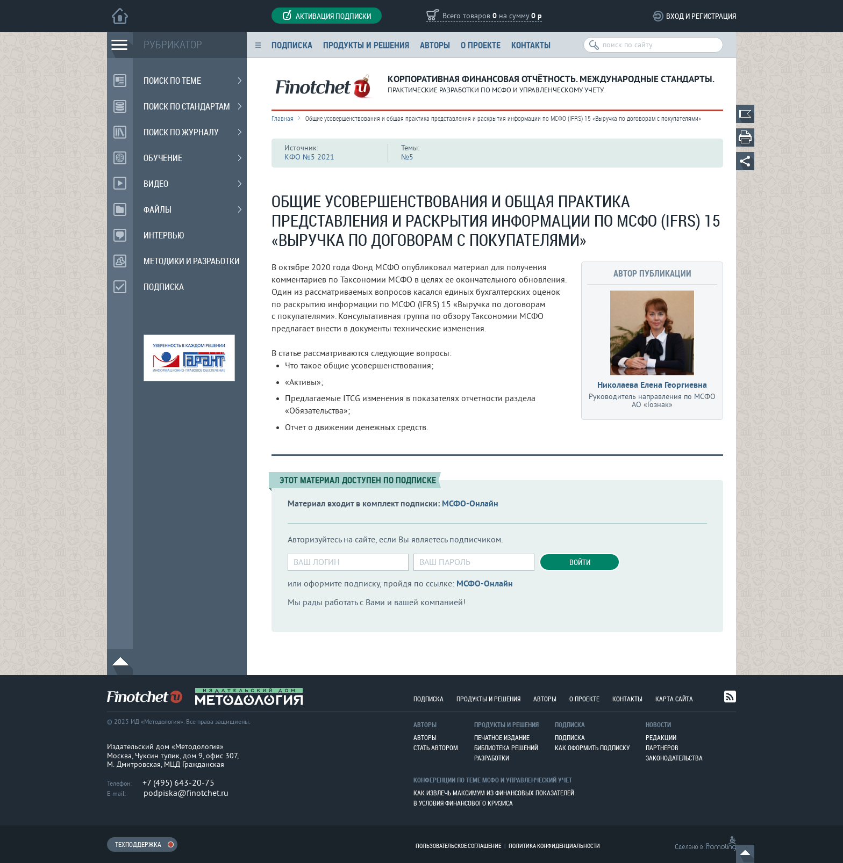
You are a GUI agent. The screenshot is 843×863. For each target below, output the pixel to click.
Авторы (435, 44)
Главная (283, 118)
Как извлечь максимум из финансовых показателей (493, 792)
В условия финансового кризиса (463, 803)
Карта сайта (674, 698)
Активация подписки (326, 15)
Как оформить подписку (592, 747)
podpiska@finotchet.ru (186, 793)
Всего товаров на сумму (492, 16)
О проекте (481, 44)
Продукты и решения (366, 44)
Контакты (531, 44)
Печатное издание (502, 737)
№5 (407, 157)
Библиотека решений (506, 747)
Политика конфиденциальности (554, 846)
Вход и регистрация (701, 16)
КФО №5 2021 (309, 157)
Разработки (491, 757)
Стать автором (435, 747)
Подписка (292, 44)
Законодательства (674, 757)
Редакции (661, 737)
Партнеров (662, 747)
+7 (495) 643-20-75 (178, 783)
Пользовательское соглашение (458, 846)
